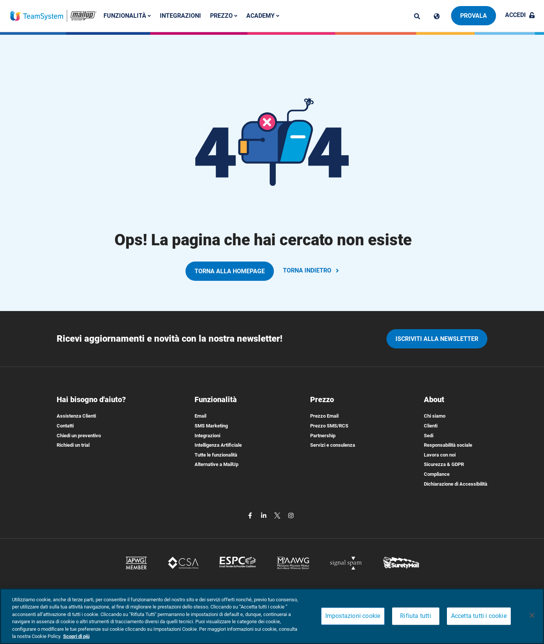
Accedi (520, 15)
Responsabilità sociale (448, 445)
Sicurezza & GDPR (444, 464)
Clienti (430, 426)
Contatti (65, 426)
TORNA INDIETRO (311, 270)
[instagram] (291, 515)
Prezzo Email (324, 416)
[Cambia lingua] (436, 16)
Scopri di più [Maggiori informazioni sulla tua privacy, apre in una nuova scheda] (76, 636)
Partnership (322, 435)
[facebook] (251, 515)
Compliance (437, 474)
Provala (473, 15)
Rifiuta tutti (415, 616)
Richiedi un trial (73, 445)
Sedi (428, 435)
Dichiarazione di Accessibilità (455, 484)
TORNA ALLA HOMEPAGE (230, 271)
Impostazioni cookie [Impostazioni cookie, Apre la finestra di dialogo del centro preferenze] (352, 616)
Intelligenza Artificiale (218, 445)
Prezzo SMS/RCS (329, 426)
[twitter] (278, 515)
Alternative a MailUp (216, 464)
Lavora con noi (440, 455)
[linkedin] (264, 515)
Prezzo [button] (227, 15)
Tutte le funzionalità (216, 455)
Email (200, 416)
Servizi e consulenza (332, 445)
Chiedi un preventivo (79, 435)
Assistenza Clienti (76, 416)
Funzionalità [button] (130, 15)
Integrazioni (183, 15)
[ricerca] (417, 16)
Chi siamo (434, 416)
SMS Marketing (211, 426)
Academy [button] (266, 15)
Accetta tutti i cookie (479, 616)
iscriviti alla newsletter (437, 338)
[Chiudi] (532, 615)
